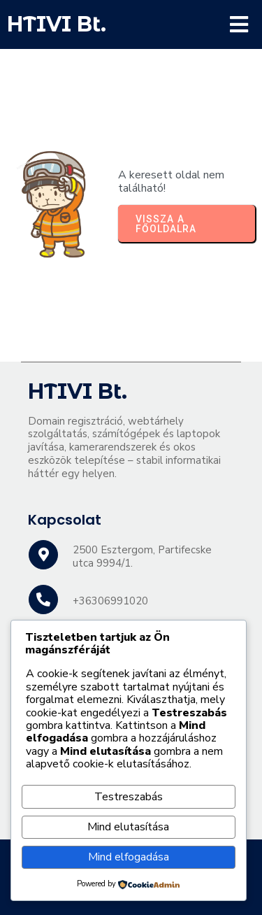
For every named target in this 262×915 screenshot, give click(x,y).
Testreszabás (128, 796)
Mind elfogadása (128, 857)
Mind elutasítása (128, 827)
